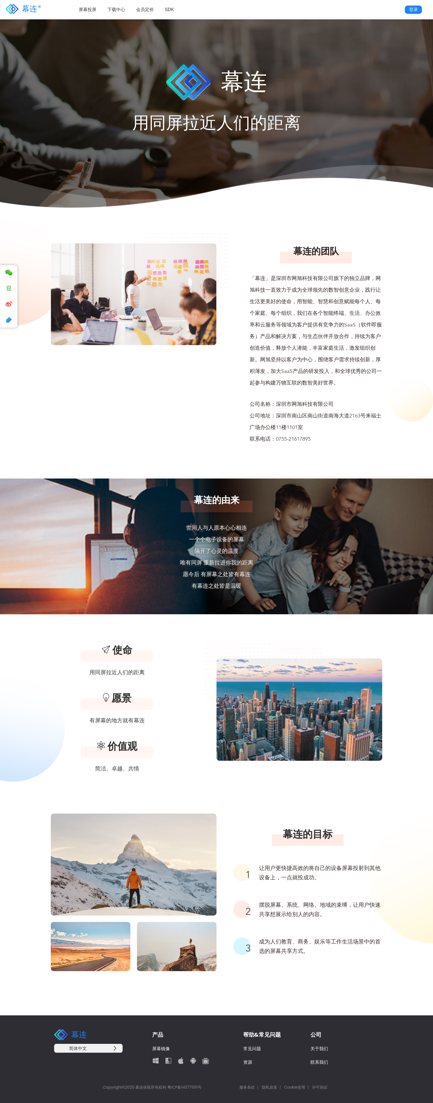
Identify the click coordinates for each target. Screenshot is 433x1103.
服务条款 (247, 1087)
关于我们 (319, 1049)
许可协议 (320, 1087)
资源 (247, 1062)
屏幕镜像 (161, 1049)
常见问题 (252, 1049)
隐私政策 (269, 1087)
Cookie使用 (294, 1087)
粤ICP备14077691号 (184, 1087)
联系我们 (319, 1062)
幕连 (21, 10)
